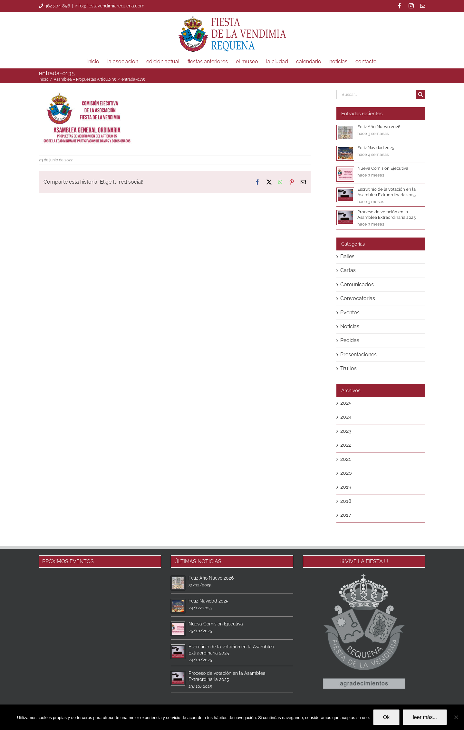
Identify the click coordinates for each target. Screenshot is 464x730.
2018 (345, 501)
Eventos (350, 312)
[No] (456, 717)
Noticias (349, 326)
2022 (345, 445)
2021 (345, 459)
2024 (346, 417)
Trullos (348, 368)
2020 (346, 473)
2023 (346, 431)
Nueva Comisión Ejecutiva (382, 168)
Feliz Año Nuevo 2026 (379, 126)
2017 (345, 515)
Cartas (348, 270)
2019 (345, 487)
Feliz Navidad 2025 (375, 147)
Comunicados (357, 284)
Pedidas (349, 340)
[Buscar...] (376, 94)
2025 (346, 403)
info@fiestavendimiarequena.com (109, 5)
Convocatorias (357, 298)
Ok (386, 717)
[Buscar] (420, 94)
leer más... (425, 717)
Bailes (347, 256)
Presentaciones (358, 354)
